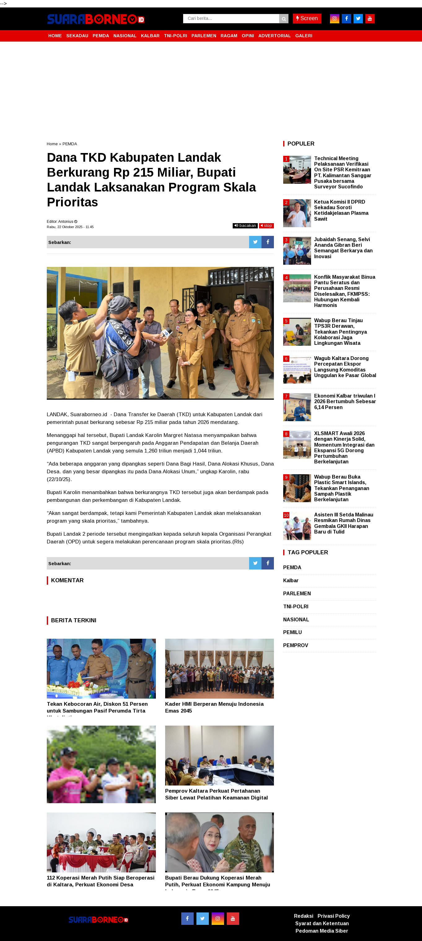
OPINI (248, 35)
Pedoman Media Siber (322, 931)
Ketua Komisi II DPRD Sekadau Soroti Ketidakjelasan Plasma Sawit (341, 210)
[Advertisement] (211, 91)
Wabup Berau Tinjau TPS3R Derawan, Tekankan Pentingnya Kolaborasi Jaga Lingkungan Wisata (340, 332)
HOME (55, 35)
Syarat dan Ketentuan (322, 923)
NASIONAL (125, 35)
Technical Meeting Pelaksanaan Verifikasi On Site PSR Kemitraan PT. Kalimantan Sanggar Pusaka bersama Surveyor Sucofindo (342, 172)
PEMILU (292, 632)
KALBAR (150, 35)
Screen (307, 18)
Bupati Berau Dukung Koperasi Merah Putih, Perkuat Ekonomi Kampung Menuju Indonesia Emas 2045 (217, 884)
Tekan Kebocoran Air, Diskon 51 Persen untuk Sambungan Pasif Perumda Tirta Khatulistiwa (97, 711)
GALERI (303, 35)
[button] (369, 33)
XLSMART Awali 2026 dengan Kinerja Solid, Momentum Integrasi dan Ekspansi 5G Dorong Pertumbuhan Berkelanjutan (344, 447)
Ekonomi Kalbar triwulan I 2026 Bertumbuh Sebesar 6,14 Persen (345, 401)
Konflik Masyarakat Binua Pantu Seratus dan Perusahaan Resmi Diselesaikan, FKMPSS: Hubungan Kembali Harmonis (344, 291)
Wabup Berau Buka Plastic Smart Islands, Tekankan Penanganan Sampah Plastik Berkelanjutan (341, 488)
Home (52, 144)
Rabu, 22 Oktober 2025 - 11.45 (70, 227)
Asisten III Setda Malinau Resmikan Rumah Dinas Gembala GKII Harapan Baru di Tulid (343, 523)
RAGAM (229, 35)
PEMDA (101, 35)
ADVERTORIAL (274, 35)
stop (266, 225)
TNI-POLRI (175, 35)
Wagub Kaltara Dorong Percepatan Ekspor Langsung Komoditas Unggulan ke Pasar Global (345, 367)
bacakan (245, 225)
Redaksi (303, 916)
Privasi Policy (334, 916)
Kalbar (291, 580)
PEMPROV (295, 645)
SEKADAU (77, 35)
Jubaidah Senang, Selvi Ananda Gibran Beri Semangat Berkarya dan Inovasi (343, 248)
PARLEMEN (203, 35)
